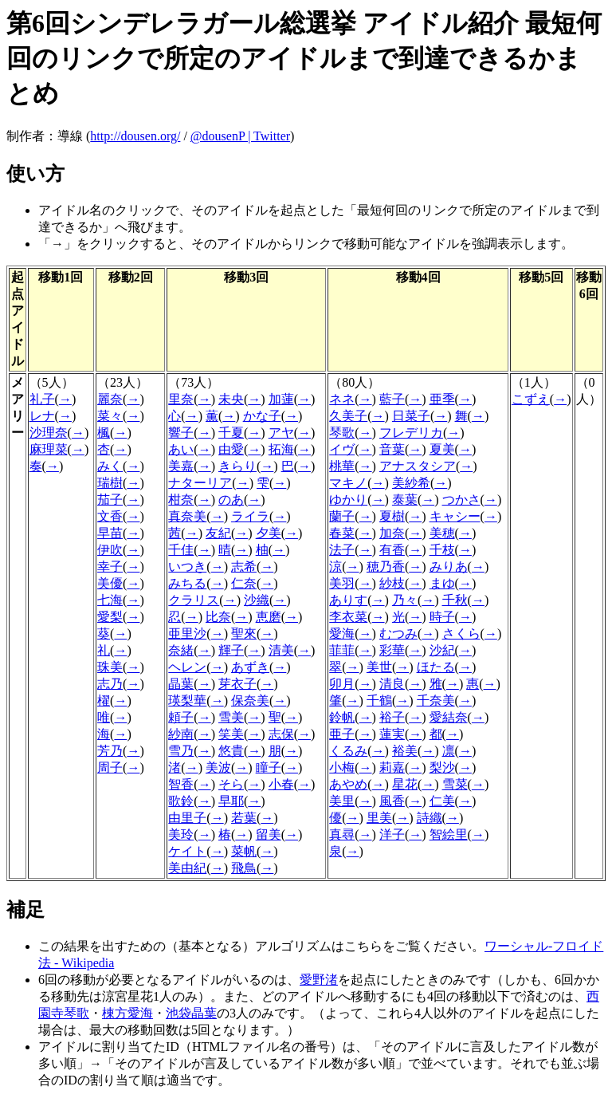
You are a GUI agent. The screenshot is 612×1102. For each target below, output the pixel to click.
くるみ (348, 751)
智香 (181, 784)
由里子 (187, 818)
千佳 (181, 550)
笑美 (231, 734)
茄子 (110, 499)
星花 (405, 784)
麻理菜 (48, 449)
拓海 (281, 449)
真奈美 (187, 516)
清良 (392, 684)
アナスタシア (417, 466)
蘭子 (342, 516)
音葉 (392, 449)
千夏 (231, 432)
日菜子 (411, 416)
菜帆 (244, 851)
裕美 (405, 751)
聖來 (244, 633)
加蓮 (281, 399)
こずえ (531, 399)
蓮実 (392, 734)
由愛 (231, 449)
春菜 (342, 533)
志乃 (110, 684)
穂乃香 (386, 566)
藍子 (392, 399)
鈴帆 (342, 717)
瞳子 (268, 767)
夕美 (268, 533)
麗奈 (110, 399)
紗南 (181, 734)
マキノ (348, 483)
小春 (281, 784)
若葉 (244, 818)
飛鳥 (244, 868)
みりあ (449, 566)
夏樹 (392, 516)
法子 (342, 550)
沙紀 (442, 650)
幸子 (110, 566)
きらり (237, 466)
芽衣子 (237, 684)
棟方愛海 (127, 1013)
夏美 (442, 449)
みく (110, 466)
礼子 (42, 399)
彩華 (392, 650)
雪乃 (181, 751)
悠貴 (231, 751)
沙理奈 (48, 432)
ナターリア (200, 483)
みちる (187, 583)
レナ (42, 416)
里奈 (181, 399)
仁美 (442, 801)
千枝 (442, 550)
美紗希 (411, 483)
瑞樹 (110, 483)
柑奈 (181, 499)
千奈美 (436, 700)
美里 (342, 801)
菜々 (110, 416)
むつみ (398, 633)
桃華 (342, 466)
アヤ (281, 432)
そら (231, 784)
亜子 (342, 734)
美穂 (442, 533)
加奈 (392, 533)
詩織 (429, 818)
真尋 (342, 834)
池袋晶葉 (191, 1013)
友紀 (218, 533)
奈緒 (181, 650)
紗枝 (392, 583)
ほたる (436, 667)
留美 (268, 834)
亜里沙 (187, 633)
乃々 (405, 600)
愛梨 (110, 617)
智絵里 (449, 834)
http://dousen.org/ (135, 136)
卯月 (342, 684)
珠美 (110, 667)
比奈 (218, 617)
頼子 (181, 717)
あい (181, 449)
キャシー (455, 516)
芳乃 (110, 751)
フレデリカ (411, 432)
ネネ (342, 399)
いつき (187, 566)
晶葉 (181, 684)
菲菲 (342, 650)
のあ (231, 499)
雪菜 (455, 784)
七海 (110, 600)
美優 (110, 583)
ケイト (187, 851)
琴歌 (342, 432)
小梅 (342, 767)
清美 (281, 650)
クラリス (193, 600)
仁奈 (244, 583)
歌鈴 (181, 801)
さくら (461, 633)
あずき (250, 667)
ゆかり (348, 499)
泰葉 (405, 499)
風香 (392, 801)
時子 (442, 617)
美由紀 (187, 868)
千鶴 (379, 700)
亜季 (442, 399)
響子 (181, 432)
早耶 (231, 801)
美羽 (342, 583)
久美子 (348, 416)
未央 (231, 399)
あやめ (348, 784)
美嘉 (181, 466)
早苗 (110, 533)
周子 (110, 767)
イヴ (342, 449)
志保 (281, 734)
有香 (392, 550)
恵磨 (268, 617)
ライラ (250, 516)
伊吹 (110, 550)
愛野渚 (319, 979)
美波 (218, 767)
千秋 (455, 600)
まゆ (442, 583)
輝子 (231, 650)
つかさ (461, 499)
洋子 (392, 834)
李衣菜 (348, 617)
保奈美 (250, 700)
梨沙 (442, 767)
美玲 (181, 834)
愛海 (342, 633)
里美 (379, 818)
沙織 (256, 600)
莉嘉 (392, 767)
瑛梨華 (187, 700)
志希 (244, 566)
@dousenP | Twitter (240, 136)
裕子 (392, 717)
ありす (348, 600)
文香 (110, 516)
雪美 (231, 717)
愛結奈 (449, 717)
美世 (379, 667)
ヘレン (187, 667)
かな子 (262, 416)
